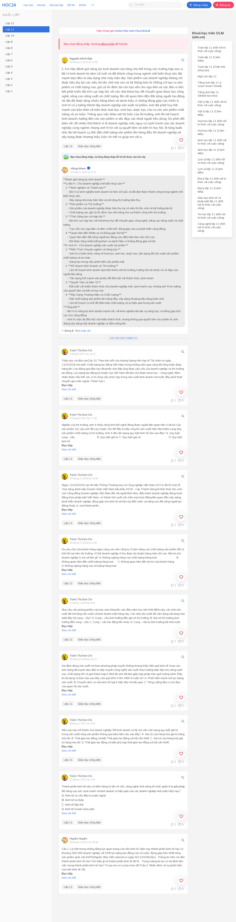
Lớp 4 (9, 72)
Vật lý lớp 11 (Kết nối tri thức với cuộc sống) (212, 103)
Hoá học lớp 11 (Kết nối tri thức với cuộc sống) (212, 122)
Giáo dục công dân (89, 146)
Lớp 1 (9, 91)
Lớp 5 (9, 66)
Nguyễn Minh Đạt (81, 58)
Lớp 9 (9, 41)
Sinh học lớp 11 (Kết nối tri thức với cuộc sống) (212, 141)
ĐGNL (83, 5)
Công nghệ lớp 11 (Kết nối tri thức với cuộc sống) (211, 227)
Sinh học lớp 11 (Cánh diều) (211, 151)
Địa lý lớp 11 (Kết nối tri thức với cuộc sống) (212, 180)
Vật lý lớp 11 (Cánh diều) (209, 113)
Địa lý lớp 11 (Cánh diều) (209, 189)
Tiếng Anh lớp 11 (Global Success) (208, 93)
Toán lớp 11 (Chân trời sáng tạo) (211, 68)
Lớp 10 (9, 35)
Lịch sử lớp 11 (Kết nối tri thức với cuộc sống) (211, 161)
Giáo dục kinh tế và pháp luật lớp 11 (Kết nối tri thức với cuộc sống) (210, 203)
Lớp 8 (9, 48)
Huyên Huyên (78, 838)
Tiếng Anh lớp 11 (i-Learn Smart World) (210, 84)
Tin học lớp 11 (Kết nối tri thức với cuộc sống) (211, 215)
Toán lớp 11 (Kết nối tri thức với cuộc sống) (212, 49)
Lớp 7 (9, 54)
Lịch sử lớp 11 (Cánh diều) (210, 170)
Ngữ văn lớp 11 (207, 76)
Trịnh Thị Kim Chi (81, 350)
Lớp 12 (9, 23)
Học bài (28, 5)
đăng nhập (108, 44)
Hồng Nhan (78, 168)
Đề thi (71, 5)
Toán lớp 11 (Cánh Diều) (209, 58)
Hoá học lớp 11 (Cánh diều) (211, 132)
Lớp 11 (9, 29)
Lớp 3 (9, 78)
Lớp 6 (9, 60)
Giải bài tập (56, 5)
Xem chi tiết (69, 389)
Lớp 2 (9, 85)
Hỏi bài (41, 5)
